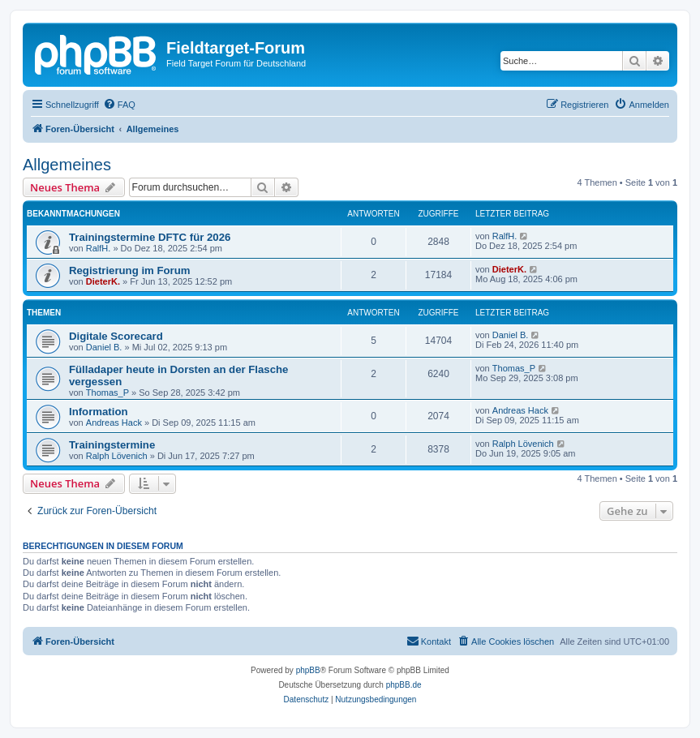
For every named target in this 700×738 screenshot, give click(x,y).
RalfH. (98, 248)
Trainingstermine (112, 445)
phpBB (308, 670)
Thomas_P (107, 392)
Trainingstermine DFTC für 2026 (149, 237)
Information (98, 411)
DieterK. (103, 281)
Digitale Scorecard (116, 336)
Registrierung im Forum (129, 270)
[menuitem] (119, 104)
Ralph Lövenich (117, 456)
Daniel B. (104, 347)
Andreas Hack (114, 422)
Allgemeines (67, 165)
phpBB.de (404, 684)
